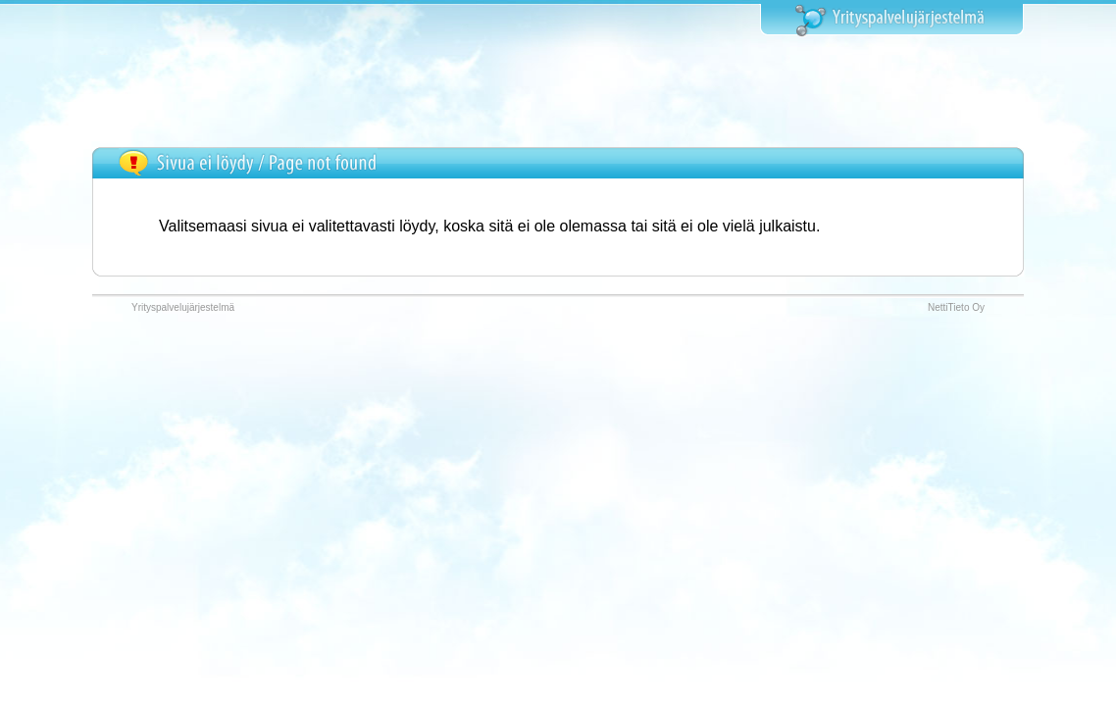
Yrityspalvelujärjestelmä (182, 307)
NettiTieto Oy (956, 307)
